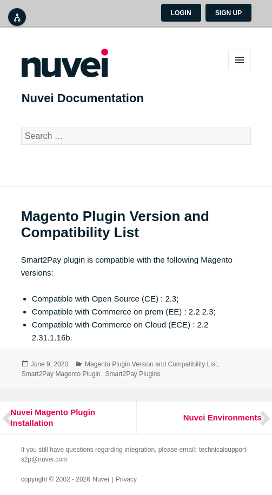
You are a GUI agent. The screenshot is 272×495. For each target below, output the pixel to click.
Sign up (228, 13)
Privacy (126, 479)
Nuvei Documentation (83, 98)
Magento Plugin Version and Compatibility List (151, 364)
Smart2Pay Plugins (132, 374)
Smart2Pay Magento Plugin (61, 374)
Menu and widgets (239, 60)
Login (181, 13)
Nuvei (100, 479)
